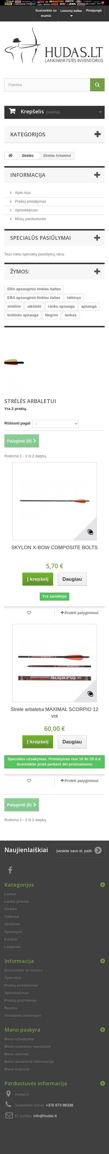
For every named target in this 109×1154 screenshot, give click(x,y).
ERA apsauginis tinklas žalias (33, 297)
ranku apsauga (61, 306)
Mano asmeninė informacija (29, 1061)
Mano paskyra (22, 1029)
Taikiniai (11, 917)
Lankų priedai (16, 901)
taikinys (74, 297)
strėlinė (14, 306)
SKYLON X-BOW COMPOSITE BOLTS (54, 547)
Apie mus (22, 192)
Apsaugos (13, 932)
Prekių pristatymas (30, 201)
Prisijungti (94, 10)
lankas (70, 315)
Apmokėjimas (26, 210)
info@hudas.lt (45, 1116)
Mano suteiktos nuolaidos (27, 1046)
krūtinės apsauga (22, 315)
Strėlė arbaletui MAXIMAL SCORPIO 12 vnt (55, 713)
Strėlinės (12, 924)
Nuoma (10, 1008)
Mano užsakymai (19, 1039)
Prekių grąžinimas (20, 1000)
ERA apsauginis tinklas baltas (34, 289)
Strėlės (28, 156)
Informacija (27, 174)
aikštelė (34, 306)
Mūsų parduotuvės (30, 219)
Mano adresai (16, 1054)
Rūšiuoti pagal (17, 423)
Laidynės (12, 947)
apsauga (89, 306)
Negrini (51, 315)
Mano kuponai (17, 1069)
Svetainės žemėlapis (22, 1015)
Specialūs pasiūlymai (40, 237)
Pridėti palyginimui (81, 613)
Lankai (10, 894)
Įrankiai (11, 939)
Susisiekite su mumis (46, 13)
